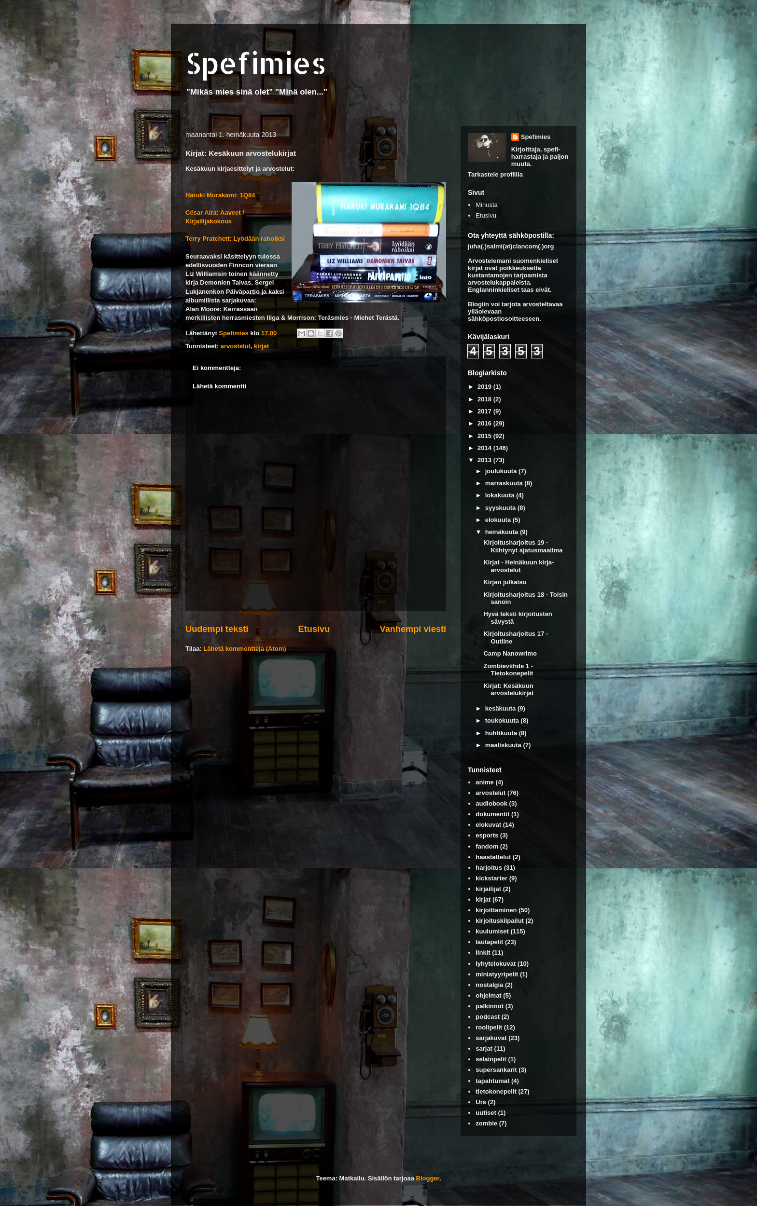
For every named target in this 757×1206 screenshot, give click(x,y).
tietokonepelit (496, 1091)
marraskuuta (505, 483)
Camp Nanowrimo (510, 653)
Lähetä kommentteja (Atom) (244, 648)
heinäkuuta (502, 531)
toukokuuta (503, 720)
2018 (485, 399)
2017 (485, 411)
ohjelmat (488, 995)
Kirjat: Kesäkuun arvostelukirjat (508, 689)
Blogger (427, 1178)
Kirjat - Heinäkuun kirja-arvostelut (518, 566)
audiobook (491, 803)
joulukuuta (502, 471)
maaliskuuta (504, 745)
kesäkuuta (501, 708)
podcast (488, 1016)
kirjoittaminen (496, 910)
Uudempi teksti (216, 629)
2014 (485, 448)
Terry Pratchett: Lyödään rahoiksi (235, 238)
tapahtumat (492, 1080)
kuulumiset (492, 931)
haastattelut (493, 857)
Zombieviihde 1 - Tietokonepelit (508, 669)
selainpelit (491, 1059)
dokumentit (492, 814)
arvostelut (236, 346)
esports (487, 835)
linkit (483, 952)
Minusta (487, 204)
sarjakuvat (491, 1038)
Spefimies (255, 63)
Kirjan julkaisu (504, 582)
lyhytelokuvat (496, 963)
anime (485, 782)
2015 (485, 435)
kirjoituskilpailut (500, 920)
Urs (481, 1102)
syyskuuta (501, 507)
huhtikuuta (502, 733)
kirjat (261, 346)
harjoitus (489, 867)
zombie (486, 1123)
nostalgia (489, 984)
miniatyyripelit (497, 974)
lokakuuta (500, 495)
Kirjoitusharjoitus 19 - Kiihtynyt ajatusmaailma (522, 546)
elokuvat (488, 824)
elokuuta (499, 519)
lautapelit (489, 942)
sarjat (484, 1048)
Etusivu (314, 629)
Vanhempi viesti (413, 629)
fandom (487, 846)
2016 (485, 423)
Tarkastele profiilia (495, 174)
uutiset (486, 1112)
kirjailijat (488, 888)
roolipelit (489, 1027)
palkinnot (490, 1006)
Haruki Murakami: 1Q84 (220, 195)
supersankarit (496, 1069)
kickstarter (491, 878)
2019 (485, 386)
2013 (485, 460)
